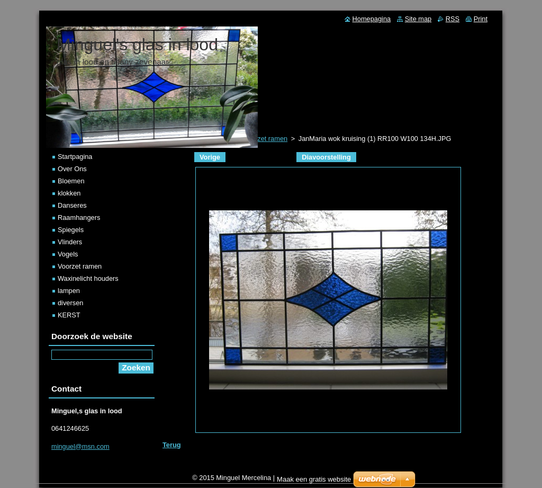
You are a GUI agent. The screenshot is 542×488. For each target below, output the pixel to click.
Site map (418, 19)
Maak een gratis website (314, 482)
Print (480, 19)
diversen (70, 303)
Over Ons (72, 169)
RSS (452, 19)
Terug (171, 445)
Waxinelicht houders (88, 278)
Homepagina (372, 19)
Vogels (68, 254)
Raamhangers (79, 217)
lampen (69, 291)
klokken (69, 193)
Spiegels (71, 230)
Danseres (72, 205)
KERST (69, 315)
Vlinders (70, 242)
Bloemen (71, 181)
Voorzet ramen (80, 266)
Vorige (210, 157)
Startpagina (75, 157)
